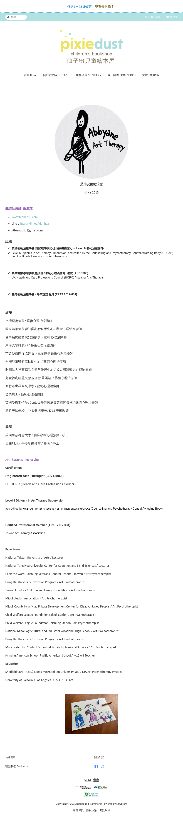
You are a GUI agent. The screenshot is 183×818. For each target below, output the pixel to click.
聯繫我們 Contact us (16, 766)
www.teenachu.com (25, 217)
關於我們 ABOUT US (56, 75)
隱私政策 (91, 810)
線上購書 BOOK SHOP (122, 75)
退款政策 (104, 810)
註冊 (158, 17)
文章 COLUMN (150, 75)
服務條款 (78, 810)
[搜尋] (16, 17)
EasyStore (121, 803)
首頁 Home (30, 75)
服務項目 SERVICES (89, 75)
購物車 (174, 17)
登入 (147, 17)
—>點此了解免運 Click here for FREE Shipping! (92, 9)
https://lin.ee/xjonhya (34, 224)
